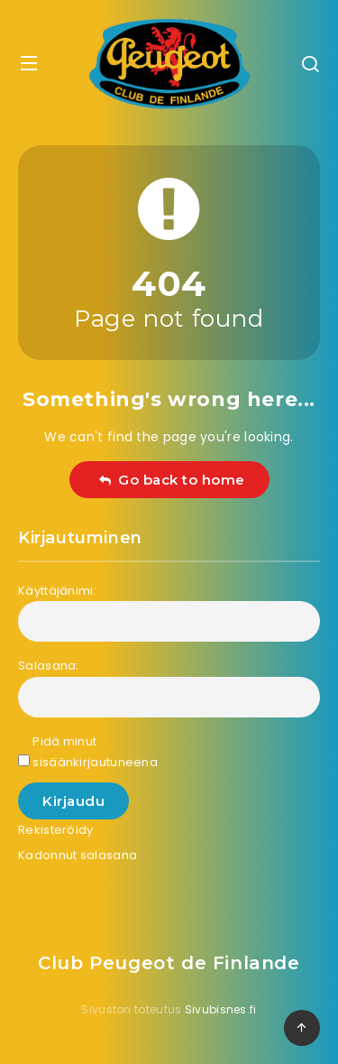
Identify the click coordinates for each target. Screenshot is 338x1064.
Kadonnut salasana (77, 855)
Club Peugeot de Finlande (168, 963)
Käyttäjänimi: (57, 590)
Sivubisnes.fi (221, 1009)
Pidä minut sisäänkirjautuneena (95, 752)
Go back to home (171, 479)
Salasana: (48, 665)
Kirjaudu (73, 801)
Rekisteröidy (56, 829)
